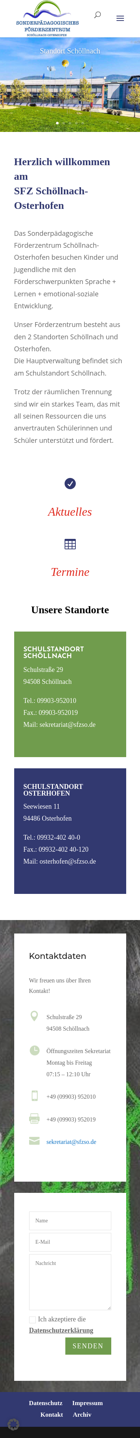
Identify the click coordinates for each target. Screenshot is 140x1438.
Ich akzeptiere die (61, 1326)
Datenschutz (46, 1403)
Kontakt (51, 1414)
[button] (13, 1424)
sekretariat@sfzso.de (71, 1142)
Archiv (82, 1414)
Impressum (87, 1403)
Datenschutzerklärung (61, 1332)
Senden (87, 1346)
